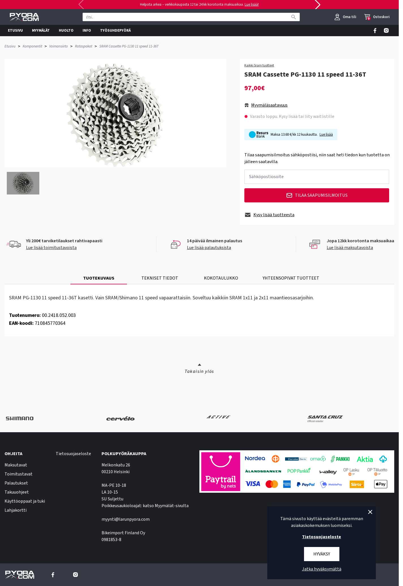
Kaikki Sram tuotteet (259, 65)
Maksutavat (16, 465)
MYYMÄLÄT (41, 30)
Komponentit (32, 46)
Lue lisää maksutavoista (350, 248)
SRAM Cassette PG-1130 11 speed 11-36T (129, 46)
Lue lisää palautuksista (209, 248)
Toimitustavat (19, 474)
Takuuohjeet (17, 492)
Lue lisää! (252, 4)
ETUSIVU (15, 30)
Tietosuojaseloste (73, 454)
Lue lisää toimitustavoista (51, 248)
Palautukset (16, 483)
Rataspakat (83, 46)
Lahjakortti (16, 510)
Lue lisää (326, 134)
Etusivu (10, 46)
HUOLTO (66, 30)
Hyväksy (321, 554)
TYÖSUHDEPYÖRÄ (115, 30)
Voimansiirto (58, 46)
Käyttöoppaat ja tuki (25, 501)
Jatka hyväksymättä (321, 569)
